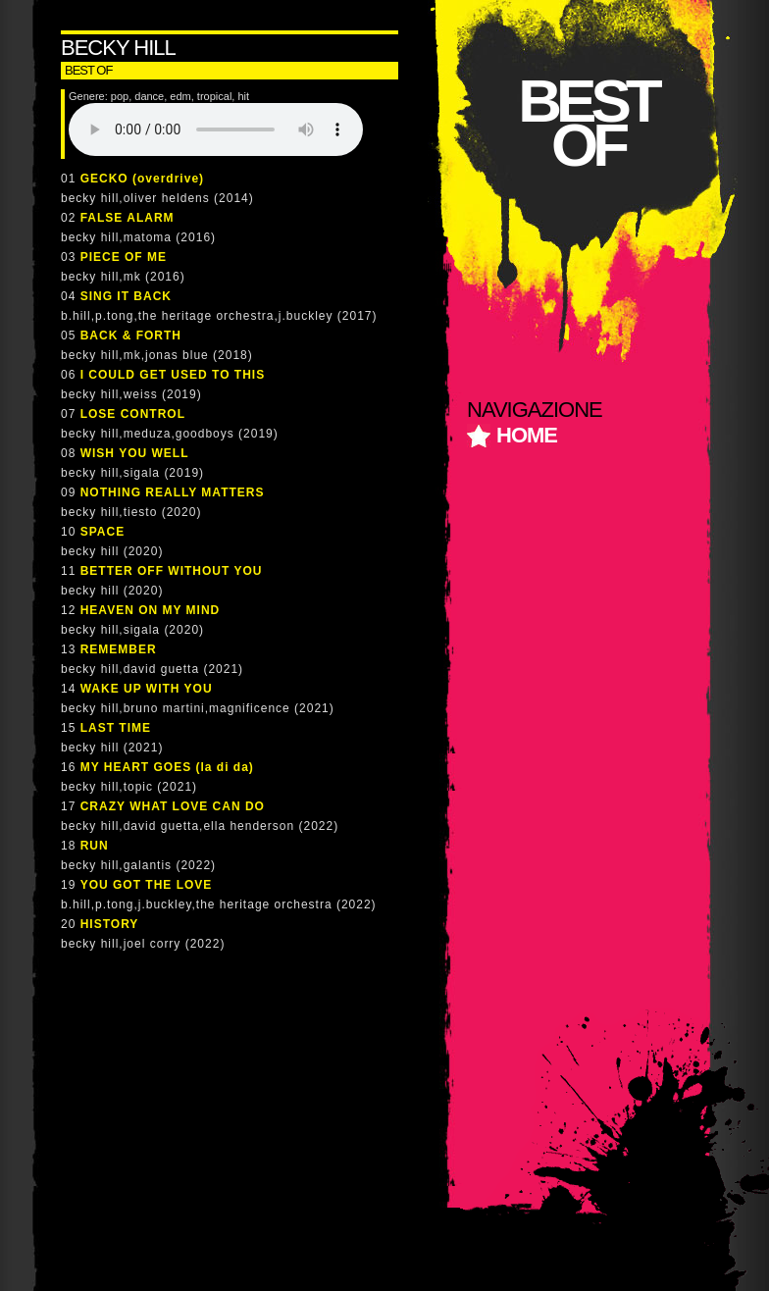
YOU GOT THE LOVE (146, 885)
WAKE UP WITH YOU (146, 689)
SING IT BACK (126, 296)
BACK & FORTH (130, 335)
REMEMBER (118, 649)
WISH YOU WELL (134, 453)
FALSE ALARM (127, 218)
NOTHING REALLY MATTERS (172, 492)
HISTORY (109, 924)
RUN (94, 845)
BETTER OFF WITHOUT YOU (171, 571)
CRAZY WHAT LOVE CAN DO (172, 806)
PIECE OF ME (123, 257)
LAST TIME (115, 728)
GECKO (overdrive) (142, 178)
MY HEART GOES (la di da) (167, 767)
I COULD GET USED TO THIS (172, 375)
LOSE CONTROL (132, 414)
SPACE (102, 532)
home (526, 435)
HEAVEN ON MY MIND (150, 610)
